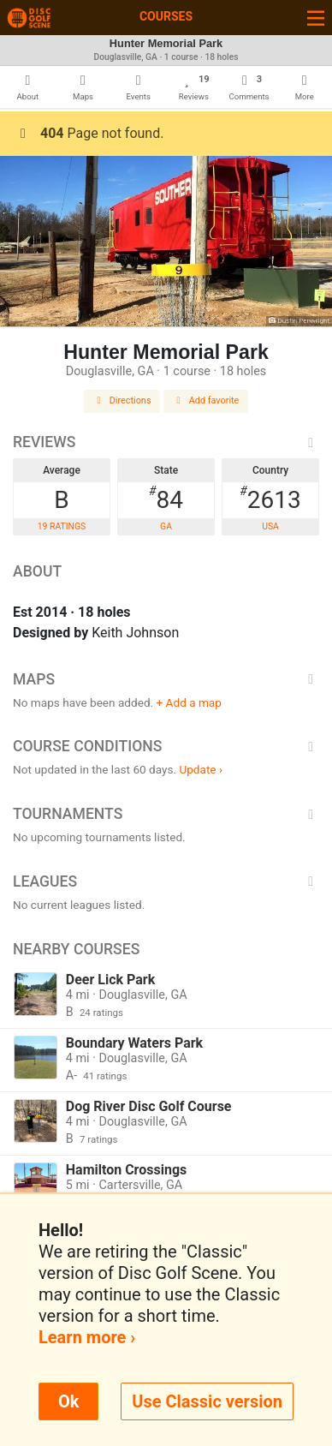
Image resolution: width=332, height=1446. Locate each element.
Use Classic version (207, 1401)
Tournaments (166, 813)
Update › (200, 769)
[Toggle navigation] (315, 17)
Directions (122, 400)
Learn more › (87, 1337)
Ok (68, 1401)
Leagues (166, 881)
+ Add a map (189, 702)
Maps (166, 679)
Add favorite (206, 400)
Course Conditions (166, 746)
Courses (166, 16)
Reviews (166, 442)
